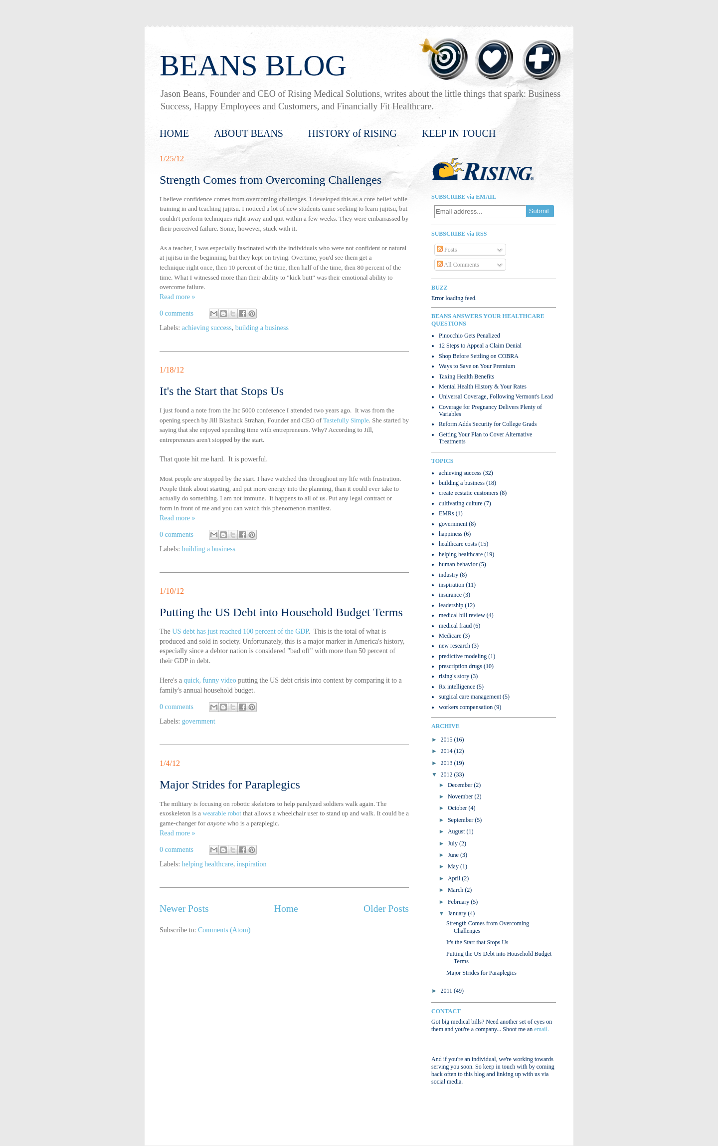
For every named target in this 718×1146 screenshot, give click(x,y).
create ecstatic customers (468, 492)
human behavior (458, 564)
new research (454, 645)
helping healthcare (207, 864)
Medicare (450, 635)
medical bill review (462, 615)
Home (286, 908)
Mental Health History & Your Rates (483, 386)
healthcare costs (458, 543)
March (456, 889)
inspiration (252, 864)
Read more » (177, 297)
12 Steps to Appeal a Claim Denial (480, 345)
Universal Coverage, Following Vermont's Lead (496, 396)
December (461, 784)
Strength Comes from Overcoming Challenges (270, 179)
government (198, 721)
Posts (447, 249)
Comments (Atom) (224, 930)
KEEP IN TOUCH (459, 133)
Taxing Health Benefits (466, 376)
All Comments (458, 264)
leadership (451, 605)
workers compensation (466, 707)
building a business (262, 328)
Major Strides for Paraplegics (230, 784)
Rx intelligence (457, 686)
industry (448, 574)
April (455, 878)
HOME (174, 133)
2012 (447, 774)
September (461, 819)
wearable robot (221, 813)
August (457, 831)
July (453, 843)
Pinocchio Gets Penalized (469, 335)
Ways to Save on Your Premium (477, 366)
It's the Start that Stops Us (222, 390)
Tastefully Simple (346, 420)
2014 (447, 751)
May (454, 866)
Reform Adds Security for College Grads (488, 423)
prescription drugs (460, 666)
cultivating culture (461, 503)
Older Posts (386, 908)
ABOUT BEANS (248, 133)
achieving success (207, 328)
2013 (447, 763)
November (461, 796)
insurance (450, 594)
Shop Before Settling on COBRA (479, 356)
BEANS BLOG (253, 65)
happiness (450, 533)
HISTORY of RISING (352, 133)
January (458, 913)
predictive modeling (463, 656)
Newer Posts (184, 908)
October (458, 807)
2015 (447, 739)
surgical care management (470, 696)
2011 (447, 990)
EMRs (446, 513)
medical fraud (455, 625)
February (459, 901)
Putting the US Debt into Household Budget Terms (281, 612)
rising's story (454, 676)
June (454, 854)
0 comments (176, 313)
